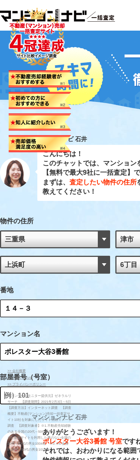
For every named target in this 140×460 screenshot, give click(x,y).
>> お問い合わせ (19, 377)
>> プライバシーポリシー (26, 384)
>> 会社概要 (16, 371)
